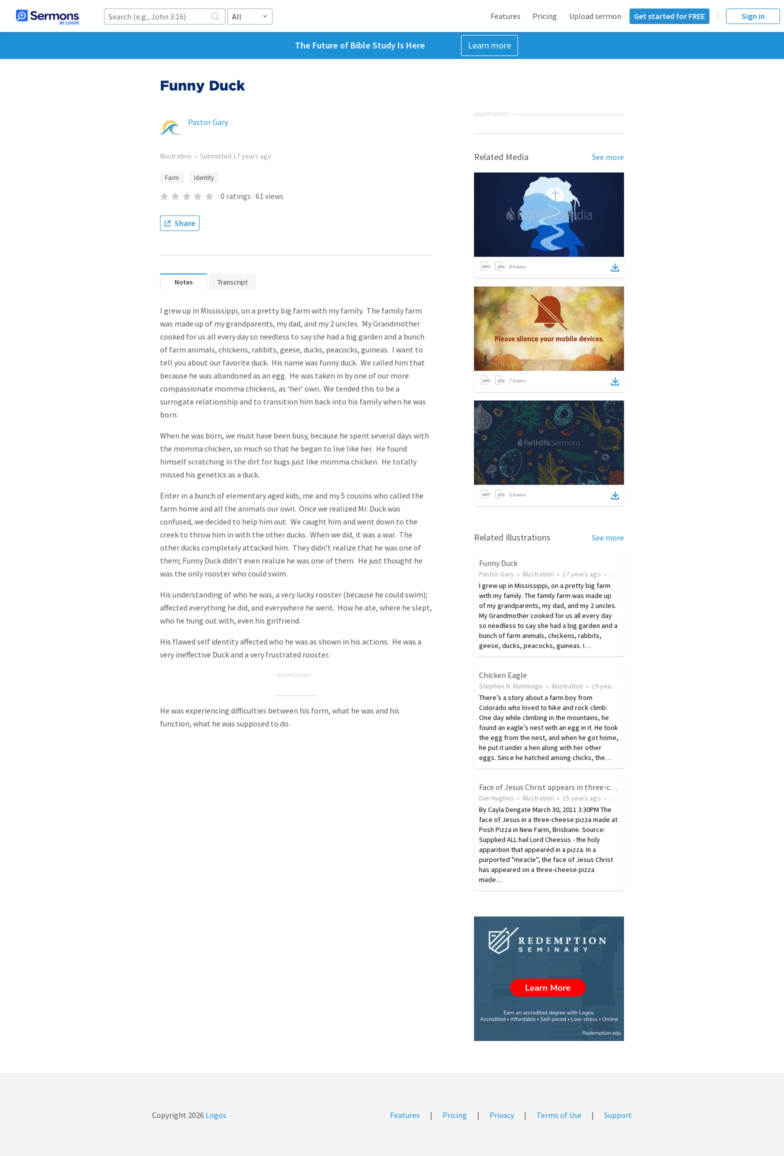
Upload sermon (595, 16)
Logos (215, 1115)
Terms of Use (559, 1115)
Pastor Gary (208, 122)
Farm (172, 178)
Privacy (502, 1115)
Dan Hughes (496, 798)
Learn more (489, 45)
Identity (204, 178)
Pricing (544, 16)
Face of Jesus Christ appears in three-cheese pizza (564, 787)
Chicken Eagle (503, 675)
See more (608, 157)
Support (618, 1115)
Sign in (753, 16)
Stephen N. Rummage (511, 686)
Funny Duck (498, 563)
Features (505, 16)
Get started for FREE (669, 16)
